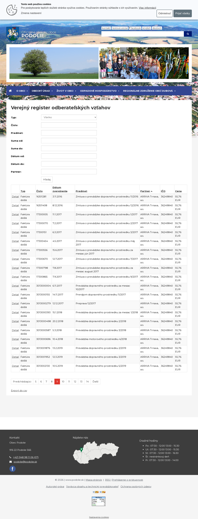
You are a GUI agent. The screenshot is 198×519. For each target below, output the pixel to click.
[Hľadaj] (142, 34)
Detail (15, 196)
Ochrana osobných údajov (136, 486)
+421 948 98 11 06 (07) (26, 457)
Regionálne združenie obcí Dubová (148, 90)
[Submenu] (27, 90)
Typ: (13, 117)
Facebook (136, 28)
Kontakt (106, 28)
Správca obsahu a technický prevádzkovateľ (92, 486)
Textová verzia (119, 28)
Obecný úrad (41, 90)
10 (63, 381)
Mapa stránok (94, 479)
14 (87, 381)
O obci (20, 90)
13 (81, 381)
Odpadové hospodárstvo (98, 90)
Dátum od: (17, 156)
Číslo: (14, 125)
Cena (178, 191)
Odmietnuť (164, 13)
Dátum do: (17, 164)
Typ (23, 191)
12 (75, 381)
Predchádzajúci (22, 381)
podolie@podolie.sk (25, 461)
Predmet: (17, 132)
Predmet (81, 191)
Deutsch (156, 28)
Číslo (39, 191)
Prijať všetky (182, 13)
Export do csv (19, 390)
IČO (163, 191)
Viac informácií (147, 7)
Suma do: (17, 148)
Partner (145, 191)
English (147, 28)
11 (69, 381)
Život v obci (65, 90)
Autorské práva (55, 486)
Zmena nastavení (31, 13)
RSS (108, 479)
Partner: (16, 171)
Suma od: (17, 140)
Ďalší (95, 381)
